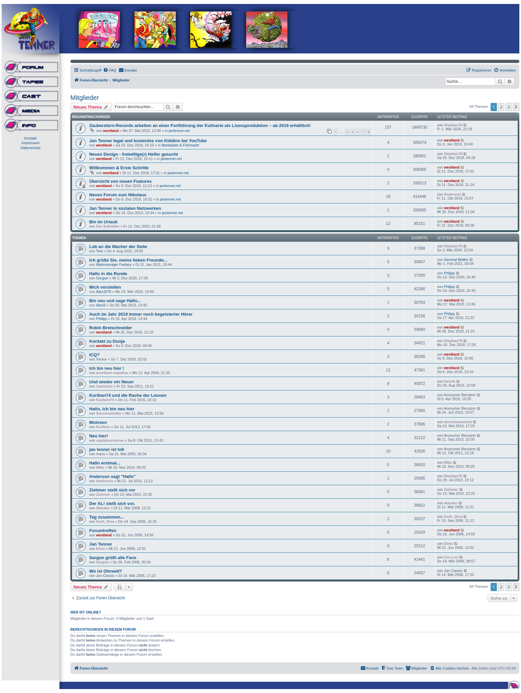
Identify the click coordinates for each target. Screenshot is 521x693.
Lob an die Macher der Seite (118, 246)
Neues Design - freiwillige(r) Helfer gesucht (133, 154)
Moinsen (98, 422)
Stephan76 (453, 125)
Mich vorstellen (105, 287)
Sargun (102, 562)
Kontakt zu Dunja (107, 341)
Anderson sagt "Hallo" (112, 476)
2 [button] (501, 107)
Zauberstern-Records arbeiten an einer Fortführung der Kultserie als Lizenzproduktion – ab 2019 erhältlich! (200, 125)
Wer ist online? (85, 612)
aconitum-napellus (112, 373)
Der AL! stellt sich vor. (112, 503)
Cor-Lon (451, 557)
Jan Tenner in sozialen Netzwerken (125, 208)
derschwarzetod (458, 422)
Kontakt (30, 138)
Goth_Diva (105, 521)
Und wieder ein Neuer (111, 381)
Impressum (30, 143)
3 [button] (508, 107)
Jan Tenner (100, 544)
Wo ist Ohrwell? (105, 571)
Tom (99, 251)
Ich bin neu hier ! (106, 368)
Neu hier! (98, 435)
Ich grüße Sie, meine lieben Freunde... (128, 260)
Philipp (449, 273)
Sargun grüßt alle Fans (112, 557)
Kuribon (103, 427)
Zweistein (104, 386)
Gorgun (102, 278)
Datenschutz (30, 148)
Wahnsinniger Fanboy (113, 265)
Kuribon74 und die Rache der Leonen (128, 395)
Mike (100, 467)
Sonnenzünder (108, 413)
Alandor (103, 508)
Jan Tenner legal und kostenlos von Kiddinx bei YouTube (148, 140)
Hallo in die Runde (108, 273)
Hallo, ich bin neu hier (111, 408)
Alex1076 (103, 292)
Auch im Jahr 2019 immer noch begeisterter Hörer (141, 314)
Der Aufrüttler (108, 226)
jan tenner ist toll (106, 449)
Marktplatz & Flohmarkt (180, 145)
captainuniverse (110, 440)
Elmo (100, 549)
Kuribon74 (105, 400)
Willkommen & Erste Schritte (119, 167)
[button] (516, 107)
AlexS (101, 305)
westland (111, 131)
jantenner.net (179, 131)
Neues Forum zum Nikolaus (117, 194)
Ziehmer (103, 494)
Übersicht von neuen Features (120, 181)
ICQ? (94, 354)
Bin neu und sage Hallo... (115, 300)
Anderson (452, 194)
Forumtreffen (102, 530)
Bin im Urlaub (103, 221)
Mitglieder (84, 97)
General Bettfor (456, 260)
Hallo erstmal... (104, 462)
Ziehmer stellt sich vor (112, 490)
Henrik (449, 381)
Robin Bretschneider (110, 327)
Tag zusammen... (106, 517)
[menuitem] (109, 70)
